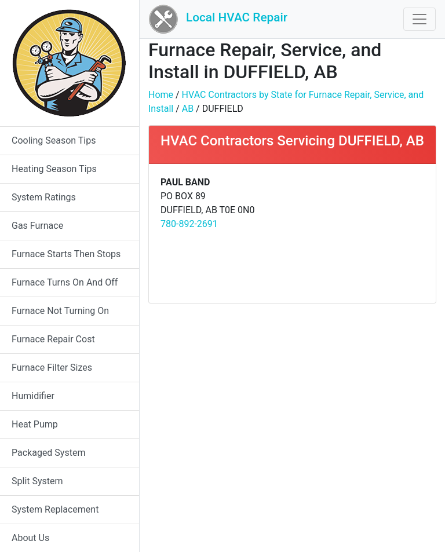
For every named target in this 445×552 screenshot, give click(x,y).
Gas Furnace (37, 225)
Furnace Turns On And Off (65, 282)
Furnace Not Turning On (60, 310)
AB (188, 108)
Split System (37, 481)
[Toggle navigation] (419, 19)
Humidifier (33, 395)
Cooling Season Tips (54, 140)
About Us (30, 537)
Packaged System (48, 452)
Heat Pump (35, 424)
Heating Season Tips (54, 168)
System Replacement (55, 509)
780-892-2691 (189, 223)
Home (160, 94)
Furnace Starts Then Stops (66, 253)
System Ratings (44, 197)
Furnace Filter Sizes (52, 367)
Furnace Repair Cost (53, 339)
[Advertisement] (362, 233)
